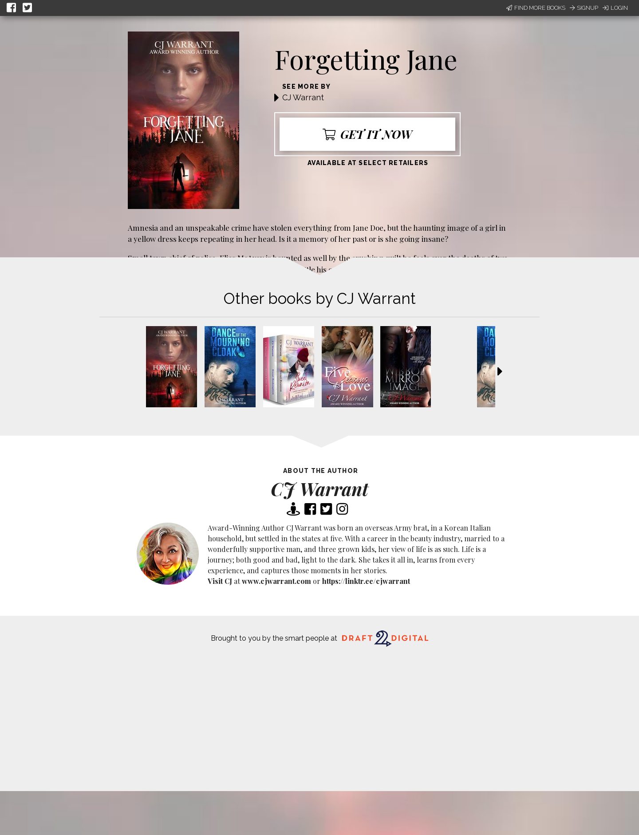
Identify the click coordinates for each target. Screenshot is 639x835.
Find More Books (535, 7)
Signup (584, 7)
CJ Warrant (303, 97)
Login (615, 7)
